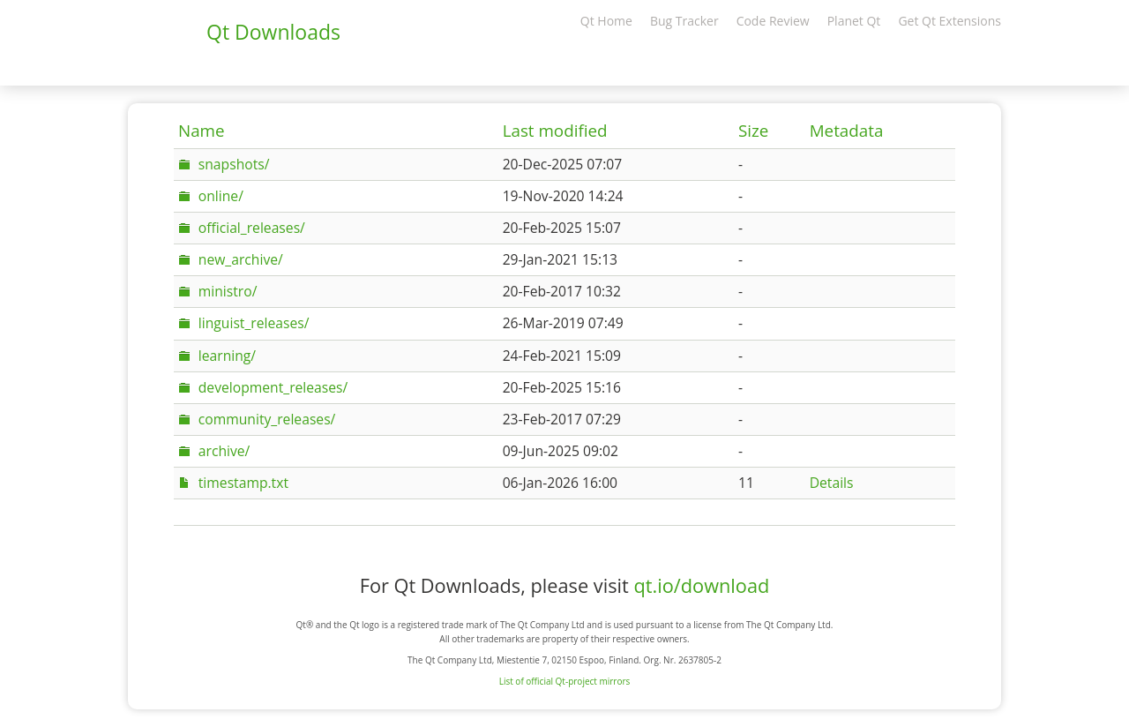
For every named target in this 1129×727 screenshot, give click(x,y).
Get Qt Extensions (949, 20)
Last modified (555, 130)
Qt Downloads (273, 32)
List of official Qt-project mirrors (565, 681)
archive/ (224, 451)
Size (753, 130)
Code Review (773, 20)
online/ (220, 196)
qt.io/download (701, 585)
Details (832, 482)
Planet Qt (854, 20)
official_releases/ (251, 227)
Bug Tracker (684, 20)
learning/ (227, 355)
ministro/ (228, 291)
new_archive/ (240, 259)
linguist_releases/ (254, 323)
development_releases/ (273, 387)
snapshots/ (234, 164)
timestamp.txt (243, 482)
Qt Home (606, 20)
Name (201, 130)
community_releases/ (267, 419)
